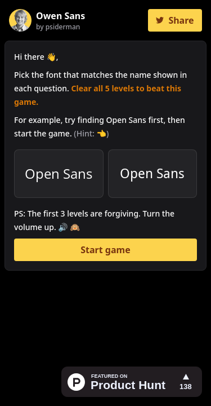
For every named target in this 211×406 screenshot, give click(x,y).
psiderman (63, 27)
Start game (105, 250)
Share (175, 20)
